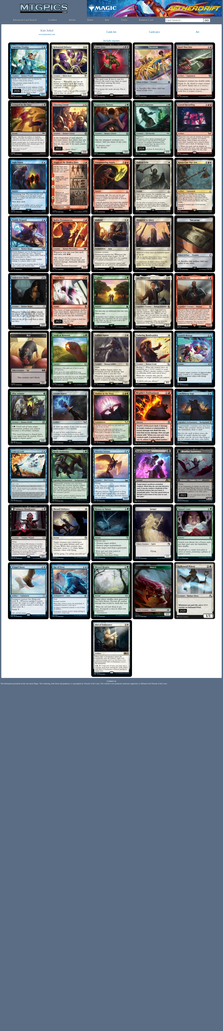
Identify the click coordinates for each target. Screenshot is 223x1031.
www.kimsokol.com (47, 34)
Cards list (111, 32)
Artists (72, 20)
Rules (90, 20)
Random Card (146, 20)
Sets (107, 20)
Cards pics (154, 32)
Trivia (124, 20)
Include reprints (111, 40)
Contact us (111, 681)
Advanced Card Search (25, 20)
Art (197, 32)
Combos (52, 20)
